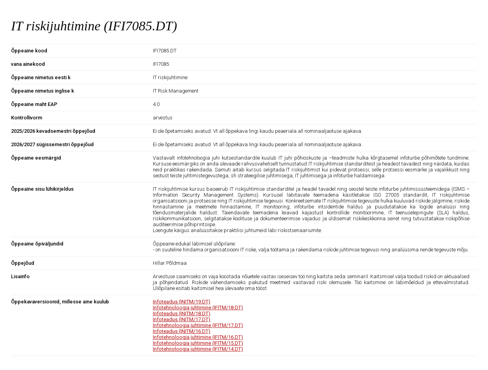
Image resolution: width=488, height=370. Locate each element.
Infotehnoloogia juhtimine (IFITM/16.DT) (198, 337)
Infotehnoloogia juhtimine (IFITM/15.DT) (198, 343)
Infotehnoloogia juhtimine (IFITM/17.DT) (198, 325)
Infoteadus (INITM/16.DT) (181, 331)
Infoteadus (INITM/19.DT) (181, 302)
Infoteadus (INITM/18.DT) (181, 313)
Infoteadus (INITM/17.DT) (181, 319)
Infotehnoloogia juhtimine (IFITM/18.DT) (198, 308)
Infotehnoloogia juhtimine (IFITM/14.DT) (198, 349)
